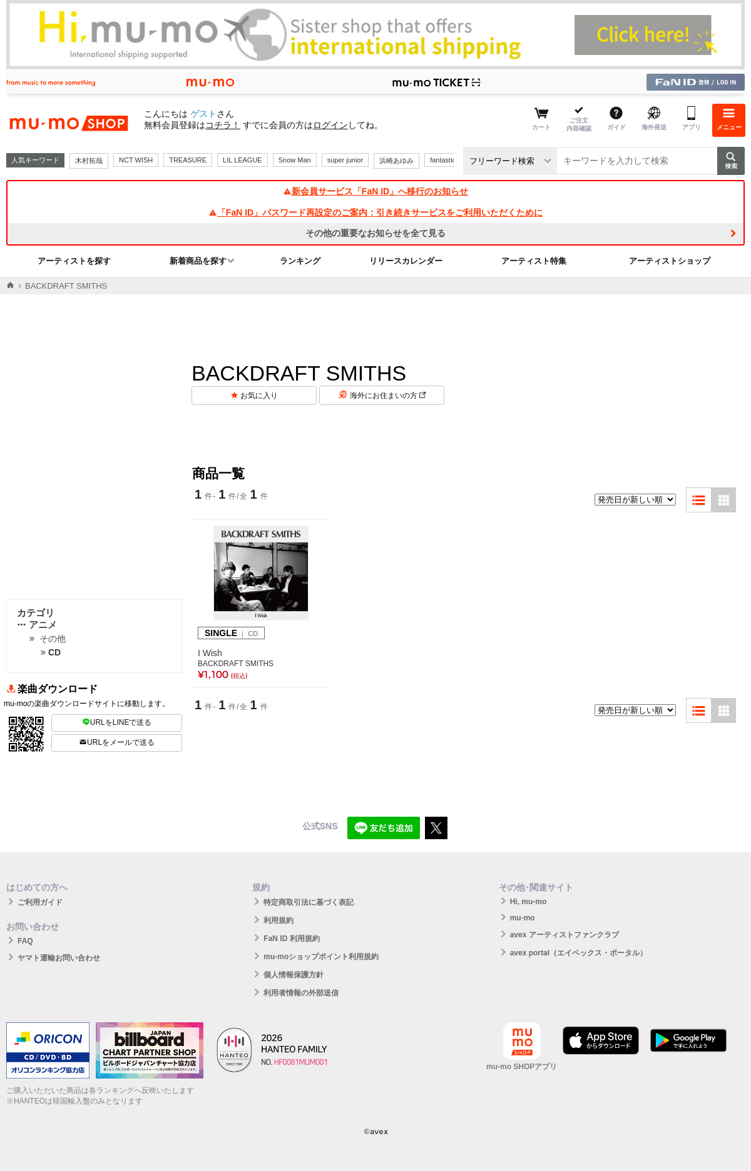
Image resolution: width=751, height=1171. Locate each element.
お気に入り (259, 395)
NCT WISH (136, 160)
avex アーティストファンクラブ (564, 934)
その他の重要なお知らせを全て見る (375, 233)
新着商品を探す (198, 261)
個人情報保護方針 (293, 974)
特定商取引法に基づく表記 (308, 902)
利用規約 (278, 920)
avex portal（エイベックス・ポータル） (578, 953)
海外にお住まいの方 (388, 395)
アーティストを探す (74, 261)
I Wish (210, 653)
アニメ (37, 624)
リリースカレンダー (405, 261)
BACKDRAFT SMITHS (235, 663)
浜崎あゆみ (396, 160)
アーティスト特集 (533, 261)
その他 (52, 639)
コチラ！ (222, 125)
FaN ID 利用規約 (291, 938)
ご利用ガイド (40, 902)
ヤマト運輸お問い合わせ (59, 958)
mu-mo (522, 918)
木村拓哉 (89, 160)
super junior (345, 160)
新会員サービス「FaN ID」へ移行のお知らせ (375, 191)
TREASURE (188, 160)
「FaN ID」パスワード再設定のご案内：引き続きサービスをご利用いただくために (375, 212)
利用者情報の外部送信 (301, 993)
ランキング (300, 261)
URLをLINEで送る (117, 722)
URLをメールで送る (117, 742)
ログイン (330, 125)
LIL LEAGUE (242, 160)
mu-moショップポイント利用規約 (321, 956)
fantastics (444, 160)
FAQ (25, 941)
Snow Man (294, 160)
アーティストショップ (669, 261)
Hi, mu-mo (528, 901)
